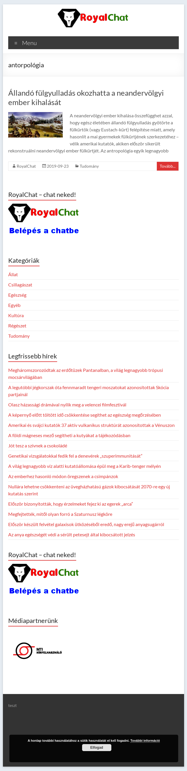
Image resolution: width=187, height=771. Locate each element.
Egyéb (14, 305)
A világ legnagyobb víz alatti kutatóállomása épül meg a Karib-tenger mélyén (84, 466)
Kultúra (16, 315)
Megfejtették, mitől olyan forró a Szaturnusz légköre (60, 514)
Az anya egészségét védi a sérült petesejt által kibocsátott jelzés (71, 534)
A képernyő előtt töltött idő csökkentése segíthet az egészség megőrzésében (84, 415)
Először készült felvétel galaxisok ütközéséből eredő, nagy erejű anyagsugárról (86, 524)
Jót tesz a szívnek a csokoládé (37, 445)
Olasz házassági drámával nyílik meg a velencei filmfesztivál (67, 404)
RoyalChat (26, 166)
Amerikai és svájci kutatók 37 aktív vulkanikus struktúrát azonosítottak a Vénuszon (91, 425)
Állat (13, 274)
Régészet (17, 325)
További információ (145, 740)
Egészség (17, 295)
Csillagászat (20, 284)
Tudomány (89, 166)
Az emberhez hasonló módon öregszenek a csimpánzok (63, 476)
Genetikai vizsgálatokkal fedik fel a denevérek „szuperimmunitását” (75, 456)
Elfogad (96, 748)
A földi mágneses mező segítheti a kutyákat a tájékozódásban (69, 435)
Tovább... (168, 166)
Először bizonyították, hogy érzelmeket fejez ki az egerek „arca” (70, 503)
